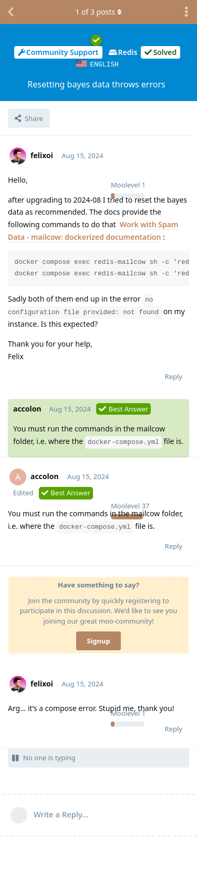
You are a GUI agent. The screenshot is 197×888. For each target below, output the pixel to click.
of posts (98, 12)
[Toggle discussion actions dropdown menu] (186, 12)
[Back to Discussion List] (10, 12)
